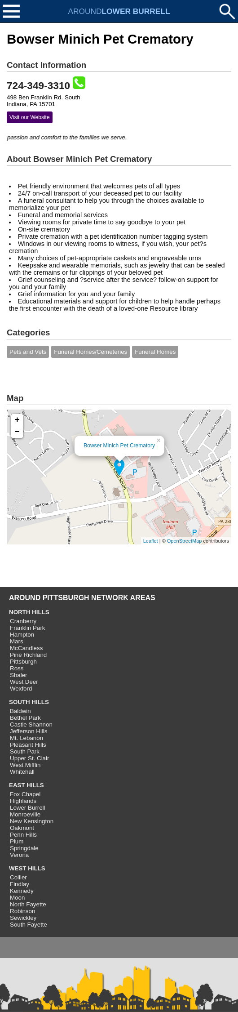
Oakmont (22, 828)
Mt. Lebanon (26, 738)
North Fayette (28, 904)
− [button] (17, 432)
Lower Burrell (27, 807)
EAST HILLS (26, 785)
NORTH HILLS (29, 612)
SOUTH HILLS (29, 702)
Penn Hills (23, 834)
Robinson (22, 911)
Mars (16, 641)
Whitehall (22, 771)
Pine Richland (28, 654)
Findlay (19, 884)
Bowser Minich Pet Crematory (119, 445)
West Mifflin (25, 765)
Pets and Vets (27, 351)
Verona (19, 855)
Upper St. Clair (29, 758)
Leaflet (150, 541)
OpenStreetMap (184, 541)
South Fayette (28, 924)
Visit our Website (29, 117)
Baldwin (20, 711)
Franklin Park (27, 627)
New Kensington (31, 821)
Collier (18, 877)
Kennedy (22, 890)
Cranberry (23, 621)
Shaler (18, 675)
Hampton (22, 634)
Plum (16, 841)
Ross (16, 668)
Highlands (23, 801)
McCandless (26, 648)
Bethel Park (25, 717)
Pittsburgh (23, 661)
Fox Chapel (25, 794)
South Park (25, 751)
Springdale (24, 848)
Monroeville (25, 814)
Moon (17, 897)
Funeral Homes (155, 351)
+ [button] (17, 420)
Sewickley (23, 917)
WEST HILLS (27, 868)
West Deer (24, 681)
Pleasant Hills (28, 744)
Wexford (21, 688)
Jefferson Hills (28, 731)
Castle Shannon (31, 724)
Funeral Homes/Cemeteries (90, 351)
